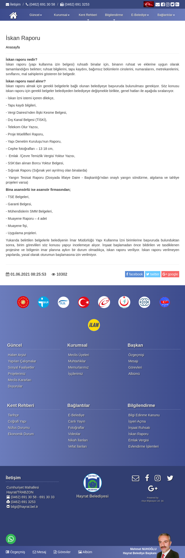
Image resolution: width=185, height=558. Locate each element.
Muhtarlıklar (77, 361)
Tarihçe (13, 415)
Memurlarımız (78, 367)
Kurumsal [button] (62, 15)
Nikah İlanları (78, 440)
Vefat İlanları (77, 446)
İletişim (13, 4)
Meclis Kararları (19, 380)
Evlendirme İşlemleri (143, 446)
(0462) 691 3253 (74, 4)
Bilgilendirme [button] (114, 16)
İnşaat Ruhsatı (139, 428)
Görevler (62, 552)
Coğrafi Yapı (17, 421)
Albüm (85, 552)
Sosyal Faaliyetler (21, 367)
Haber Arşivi (17, 355)
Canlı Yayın (76, 421)
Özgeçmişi (136, 355)
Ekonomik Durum (21, 434)
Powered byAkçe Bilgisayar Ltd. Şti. (152, 499)
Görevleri (135, 367)
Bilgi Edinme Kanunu (144, 415)
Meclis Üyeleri (78, 355)
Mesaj (39, 552)
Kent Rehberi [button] (88, 16)
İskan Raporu (138, 434)
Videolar (74, 434)
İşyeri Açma (137, 421)
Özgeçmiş (15, 552)
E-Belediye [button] (140, 15)
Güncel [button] (36, 15)
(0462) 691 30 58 (40, 4)
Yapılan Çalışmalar (22, 361)
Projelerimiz (17, 374)
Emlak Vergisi (138, 440)
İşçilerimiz (75, 374)
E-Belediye (76, 415)
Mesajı (133, 361)
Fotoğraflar (76, 428)
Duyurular (15, 386)
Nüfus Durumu (19, 428)
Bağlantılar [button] (166, 15)
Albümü (134, 374)
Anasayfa (13, 47)
